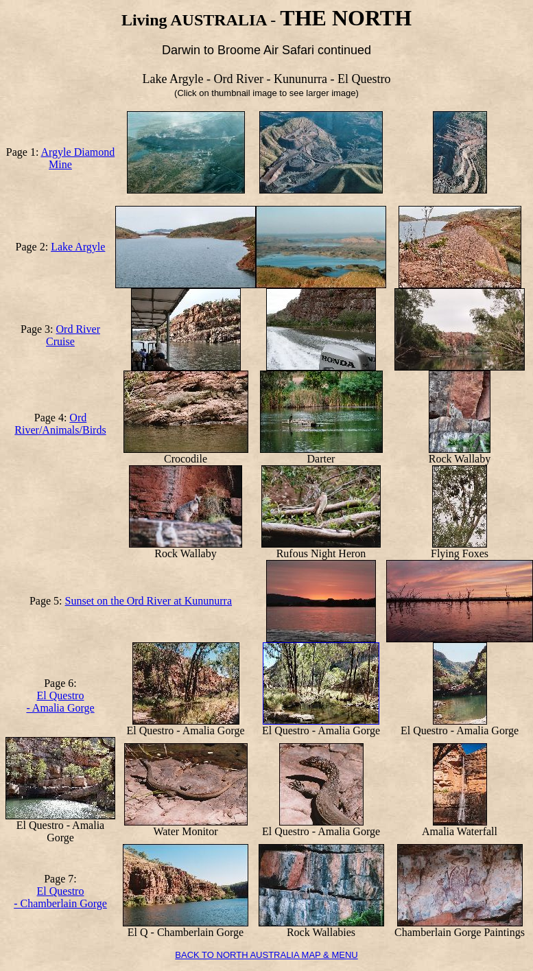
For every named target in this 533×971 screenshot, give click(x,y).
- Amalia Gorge (60, 708)
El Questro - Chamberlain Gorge (60, 897)
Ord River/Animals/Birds (60, 424)
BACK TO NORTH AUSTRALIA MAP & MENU (266, 955)
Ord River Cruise (73, 335)
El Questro (60, 695)
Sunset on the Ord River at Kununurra (149, 601)
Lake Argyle (78, 247)
